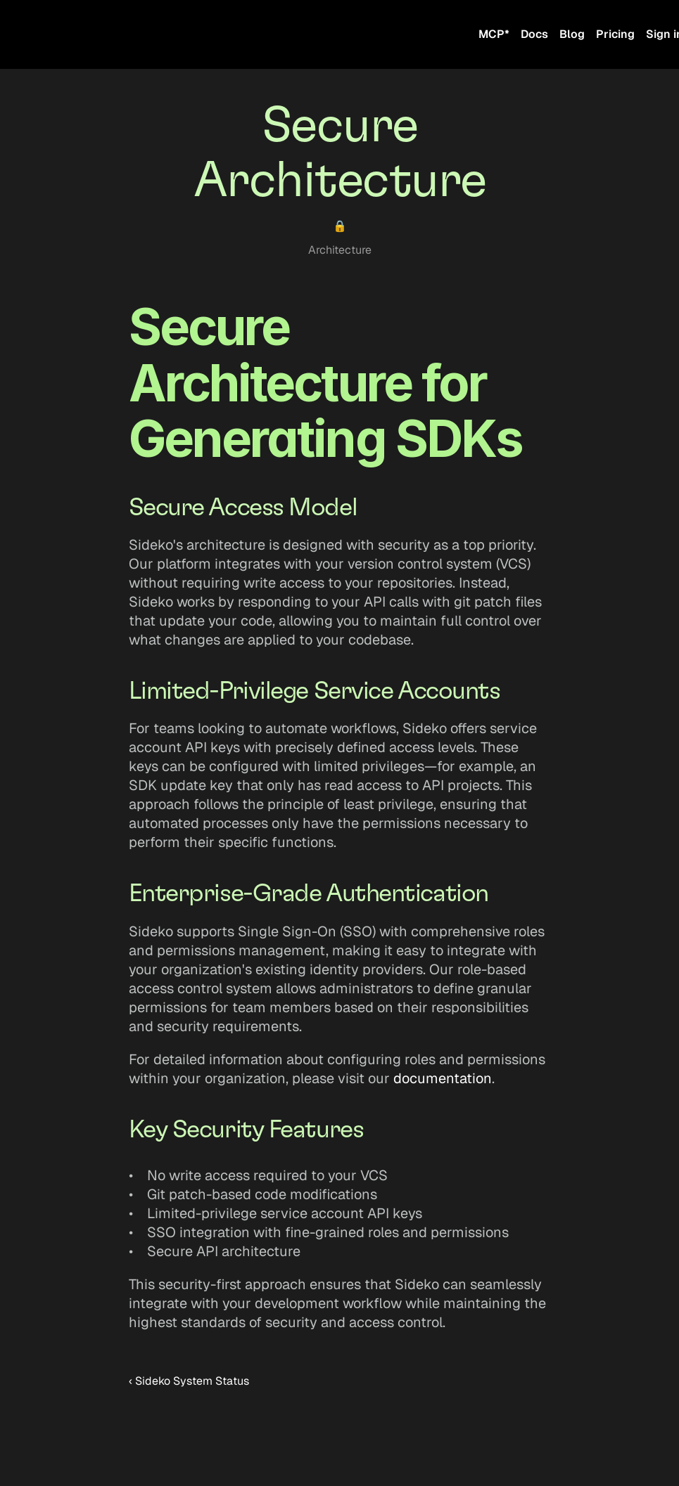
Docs (534, 34)
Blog (572, 34)
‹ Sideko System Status (189, 1381)
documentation (442, 1078)
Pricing (615, 34)
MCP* (493, 34)
